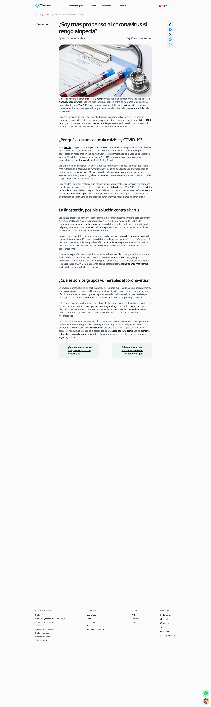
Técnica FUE (39, 615)
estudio (67, 147)
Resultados (91, 622)
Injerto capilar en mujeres (44, 629)
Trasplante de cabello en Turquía (98, 629)
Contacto (122, 5)
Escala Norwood (41, 640)
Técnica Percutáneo (42, 633)
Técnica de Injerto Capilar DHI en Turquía (50, 619)
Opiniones (90, 626)
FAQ (133, 615)
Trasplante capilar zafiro (43, 637)
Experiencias (91, 615)
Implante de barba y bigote (45, 622)
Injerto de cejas (40, 626)
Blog (133, 622)
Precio (93, 5)
